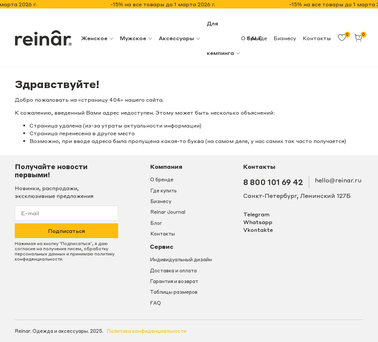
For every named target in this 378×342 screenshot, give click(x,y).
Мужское (136, 38)
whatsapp (257, 222)
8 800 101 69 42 (273, 182)
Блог (156, 223)
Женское (97, 38)
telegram (256, 214)
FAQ (155, 303)
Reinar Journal (167, 212)
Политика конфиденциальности (146, 331)
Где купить (163, 190)
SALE (254, 38)
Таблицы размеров (173, 292)
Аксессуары (180, 38)
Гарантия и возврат (174, 281)
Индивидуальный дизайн (181, 259)
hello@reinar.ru (338, 180)
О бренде (161, 179)
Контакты (317, 38)
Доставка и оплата (173, 270)
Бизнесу (285, 38)
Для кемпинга (224, 38)
